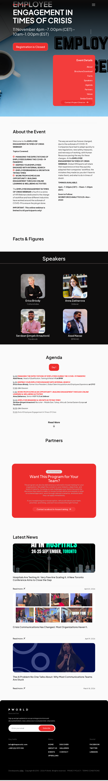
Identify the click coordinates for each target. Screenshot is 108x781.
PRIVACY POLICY (74, 771)
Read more (19, 589)
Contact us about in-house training (54, 510)
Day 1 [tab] (54, 367)
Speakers (88, 80)
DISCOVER (64, 745)
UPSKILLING (53, 756)
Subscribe (46, 729)
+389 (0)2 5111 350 (16, 749)
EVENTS (51, 753)
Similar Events (86, 98)
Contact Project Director (77, 102)
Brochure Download (83, 71)
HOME (51, 745)
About (89, 67)
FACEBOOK (95, 745)
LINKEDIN (94, 753)
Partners (88, 89)
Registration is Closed (30, 47)
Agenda (88, 85)
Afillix (22, 771)
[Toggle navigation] (93, 5)
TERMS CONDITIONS (91, 771)
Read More (54, 425)
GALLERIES (64, 749)
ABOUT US (52, 749)
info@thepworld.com (17, 745)
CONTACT (63, 753)
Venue (89, 94)
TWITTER (93, 749)
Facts (89, 76)
